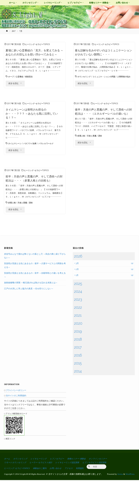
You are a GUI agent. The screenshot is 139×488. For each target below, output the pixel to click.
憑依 (101, 145)
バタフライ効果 (31, 149)
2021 (78, 324)
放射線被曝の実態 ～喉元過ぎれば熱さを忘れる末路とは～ (31, 291)
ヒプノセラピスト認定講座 (100, 470)
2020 (78, 332)
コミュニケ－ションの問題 (106, 76)
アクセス (73, 476)
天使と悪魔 (92, 145)
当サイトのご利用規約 (16, 404)
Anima (120, 482)
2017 (13, 31)
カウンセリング (84, 76)
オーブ (11, 80)
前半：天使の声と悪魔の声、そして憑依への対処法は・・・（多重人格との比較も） (35, 185)
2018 (78, 347)
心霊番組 (20, 80)
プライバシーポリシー (16, 398)
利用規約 (84, 476)
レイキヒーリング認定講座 (71, 470)
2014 (78, 379)
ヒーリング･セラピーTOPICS (38, 44)
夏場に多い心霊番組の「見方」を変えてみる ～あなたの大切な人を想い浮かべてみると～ (35, 54)
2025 (78, 292)
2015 (78, 371)
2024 (78, 300)
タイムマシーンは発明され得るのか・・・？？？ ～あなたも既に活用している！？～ (34, 119)
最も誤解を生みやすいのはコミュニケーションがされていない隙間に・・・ (103, 52)
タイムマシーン (15, 149)
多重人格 (81, 145)
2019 (78, 339)
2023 (78, 308)
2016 (78, 363)
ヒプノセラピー (60, 467)
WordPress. (130, 482)
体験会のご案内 (42, 476)
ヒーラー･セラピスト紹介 (43, 470)
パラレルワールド (48, 149)
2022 (78, 316)
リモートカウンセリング (16, 470)
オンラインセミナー (104, 467)
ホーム (7, 467)
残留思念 (30, 80)
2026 (78, 264)
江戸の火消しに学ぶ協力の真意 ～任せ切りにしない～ (28, 297)
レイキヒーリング (40, 467)
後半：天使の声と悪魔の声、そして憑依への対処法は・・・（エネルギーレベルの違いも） (104, 119)
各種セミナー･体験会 (81, 467)
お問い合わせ (59, 476)
